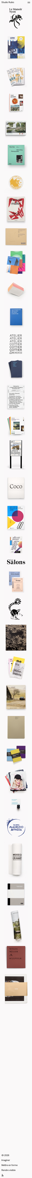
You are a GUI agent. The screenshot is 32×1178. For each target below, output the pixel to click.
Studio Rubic (7, 2)
